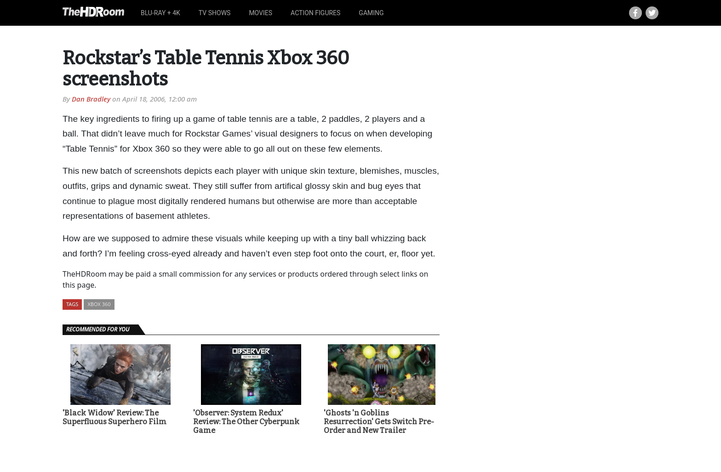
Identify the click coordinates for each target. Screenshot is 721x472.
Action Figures (315, 13)
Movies (260, 13)
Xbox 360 (98, 304)
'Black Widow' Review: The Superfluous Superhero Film (114, 417)
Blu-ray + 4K (160, 13)
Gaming (371, 13)
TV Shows (215, 13)
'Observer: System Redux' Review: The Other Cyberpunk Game (246, 422)
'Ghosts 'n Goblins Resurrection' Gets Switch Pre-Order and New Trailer (379, 422)
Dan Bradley (91, 98)
